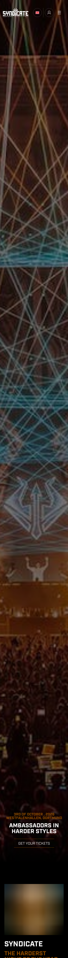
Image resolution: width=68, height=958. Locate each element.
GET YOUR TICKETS (34, 843)
